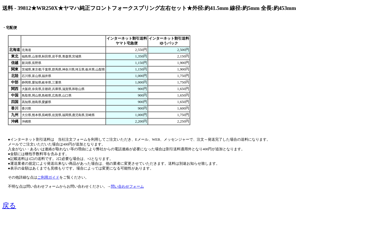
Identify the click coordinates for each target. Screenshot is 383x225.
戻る (9, 205)
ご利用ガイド (48, 177)
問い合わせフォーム (127, 186)
